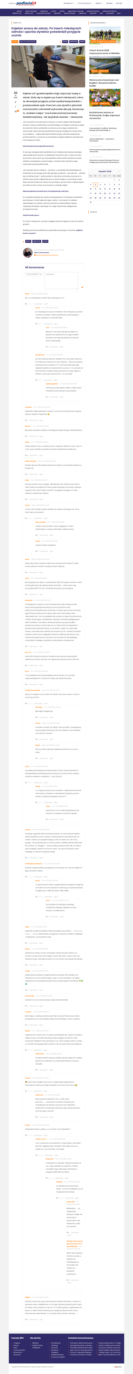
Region (14, 41)
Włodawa (110, 13)
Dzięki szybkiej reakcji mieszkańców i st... (110, 1350)
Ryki (101, 13)
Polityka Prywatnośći (47, 1367)
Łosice (53, 11)
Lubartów (82, 13)
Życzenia (54, 1348)
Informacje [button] (68, 3)
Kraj (119, 13)
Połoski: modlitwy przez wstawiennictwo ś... (110, 1345)
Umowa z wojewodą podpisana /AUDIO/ (81, 1352)
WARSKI (119, 1367)
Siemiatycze (16, 13)
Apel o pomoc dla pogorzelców (81, 1350)
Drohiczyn (12, 3)
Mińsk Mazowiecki (109, 11)
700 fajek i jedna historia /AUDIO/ (81, 1348)
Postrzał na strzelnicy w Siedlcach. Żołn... (81, 1355)
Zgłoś (46, 304)
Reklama (109, 3)
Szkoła (82, 41)
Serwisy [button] (98, 3)
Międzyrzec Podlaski (75, 11)
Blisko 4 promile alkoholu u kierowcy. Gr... (110, 1355)
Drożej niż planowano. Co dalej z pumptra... (110, 1343)
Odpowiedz (38, 304)
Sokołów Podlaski (43, 13)
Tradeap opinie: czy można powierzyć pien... (110, 1352)
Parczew (93, 13)
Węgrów (57, 13)
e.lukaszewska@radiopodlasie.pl (46, 255)
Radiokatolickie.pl (57, 1355)
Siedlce (19, 11)
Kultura (95, 103)
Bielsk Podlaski (69, 13)
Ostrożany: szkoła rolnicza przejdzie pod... (81, 1343)
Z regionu (17, 1343)
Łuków (62, 11)
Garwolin (44, 11)
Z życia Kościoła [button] (84, 3)
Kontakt (119, 3)
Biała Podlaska (31, 11)
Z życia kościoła (19, 1350)
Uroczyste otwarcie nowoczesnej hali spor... (110, 1348)
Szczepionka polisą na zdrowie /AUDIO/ (81, 1345)
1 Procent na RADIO (58, 1357)
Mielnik (112, 41)
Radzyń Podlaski (93, 11)
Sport (94, 41)
